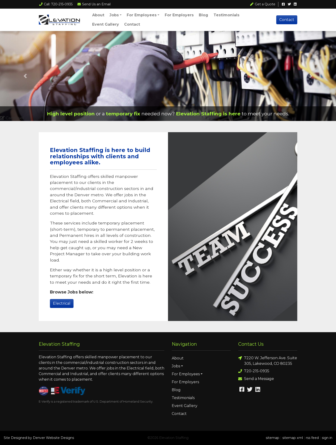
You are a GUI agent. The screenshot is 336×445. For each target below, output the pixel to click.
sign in (327, 438)
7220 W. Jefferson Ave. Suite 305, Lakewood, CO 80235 (267, 360)
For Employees (142, 15)
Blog (203, 15)
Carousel (12, 117)
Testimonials (226, 15)
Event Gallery (105, 24)
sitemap (272, 438)
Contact (132, 24)
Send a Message (256, 379)
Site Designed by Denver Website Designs (39, 438)
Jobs (114, 15)
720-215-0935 (253, 371)
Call (56, 4)
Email (94, 4)
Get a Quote (263, 4)
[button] (25, 76)
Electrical (61, 303)
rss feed (312, 438)
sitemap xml (292, 438)
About (98, 15)
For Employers (179, 15)
